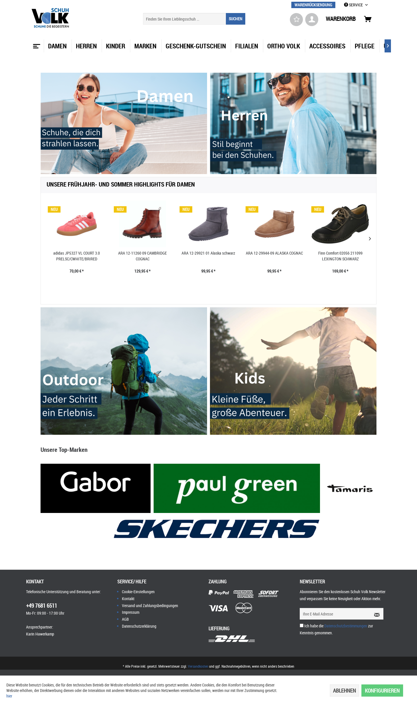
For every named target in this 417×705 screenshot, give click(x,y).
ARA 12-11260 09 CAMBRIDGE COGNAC (142, 256)
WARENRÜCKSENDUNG (313, 5)
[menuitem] (313, 4)
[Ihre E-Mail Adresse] (333, 614)
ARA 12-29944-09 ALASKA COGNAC (274, 253)
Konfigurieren (382, 690)
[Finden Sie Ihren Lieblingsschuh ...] (194, 19)
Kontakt (128, 598)
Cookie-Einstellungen (138, 591)
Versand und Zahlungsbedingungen (150, 605)
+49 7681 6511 (41, 605)
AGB (125, 619)
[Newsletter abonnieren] (375, 614)
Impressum (130, 612)
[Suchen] (235, 19)
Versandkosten (198, 666)
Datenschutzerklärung (139, 626)
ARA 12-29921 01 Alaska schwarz (208, 253)
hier (9, 696)
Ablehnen (344, 690)
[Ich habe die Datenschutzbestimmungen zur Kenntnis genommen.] (301, 625)
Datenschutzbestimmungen (345, 626)
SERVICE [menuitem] (354, 5)
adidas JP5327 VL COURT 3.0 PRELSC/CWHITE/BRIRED (76, 256)
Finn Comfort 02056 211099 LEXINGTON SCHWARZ (340, 256)
